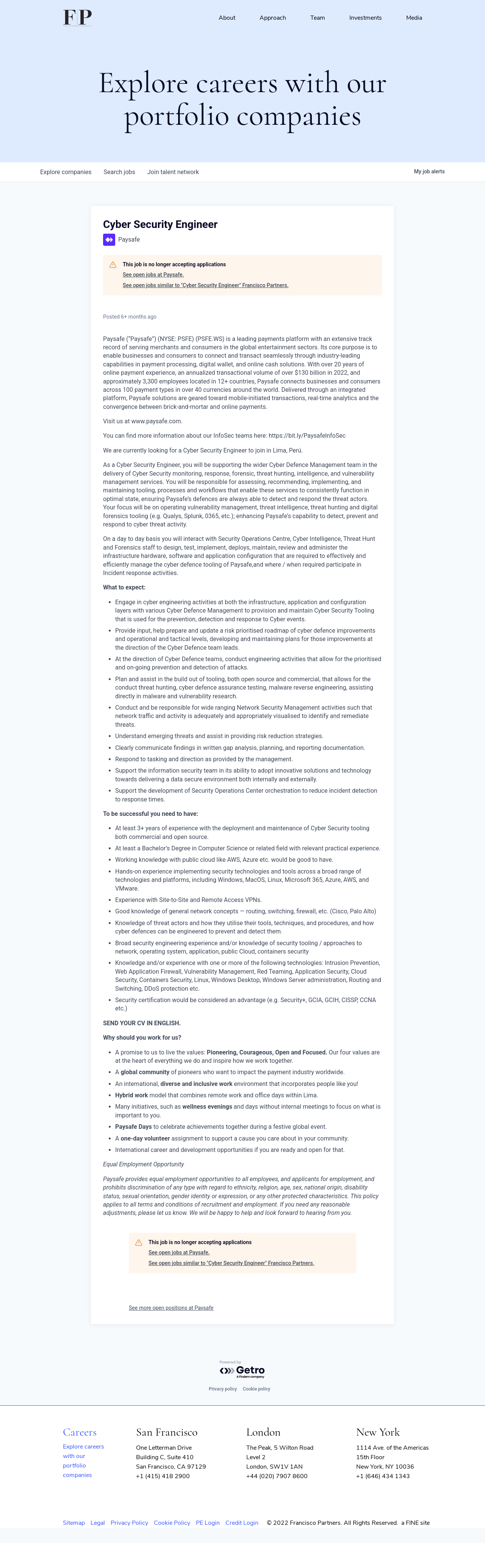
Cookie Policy (172, 1523)
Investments (365, 18)
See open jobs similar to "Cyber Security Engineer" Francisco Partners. (206, 285)
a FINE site (415, 1523)
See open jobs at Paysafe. (153, 275)
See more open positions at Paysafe (171, 1308)
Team (317, 18)
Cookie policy (256, 1389)
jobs (119, 172)
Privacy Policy (129, 1523)
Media (414, 18)
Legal (98, 1523)
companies (65, 172)
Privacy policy (223, 1389)
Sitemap (74, 1523)
